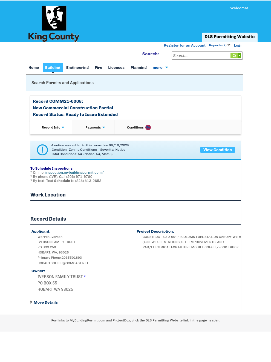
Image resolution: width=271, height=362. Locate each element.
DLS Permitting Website (229, 36)
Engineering (77, 67)
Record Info (53, 127)
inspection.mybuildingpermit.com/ (74, 172)
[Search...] (207, 56)
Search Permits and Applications (62, 82)
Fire (98, 67)
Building (52, 67)
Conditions (139, 127)
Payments (95, 127)
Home (33, 67)
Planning (139, 67)
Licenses (116, 67)
